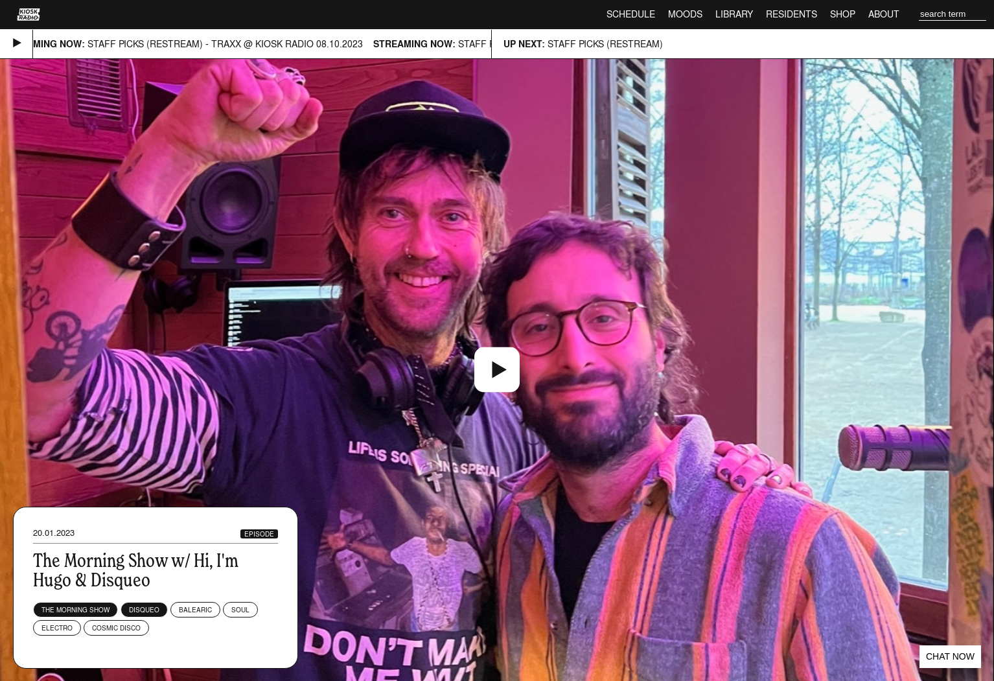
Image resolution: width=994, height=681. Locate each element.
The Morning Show (75, 609)
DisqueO (144, 609)
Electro (57, 627)
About (883, 14)
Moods (685, 14)
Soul (240, 609)
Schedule (631, 14)
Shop (842, 14)
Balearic (195, 609)
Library (734, 14)
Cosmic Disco (116, 627)
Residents (791, 14)
